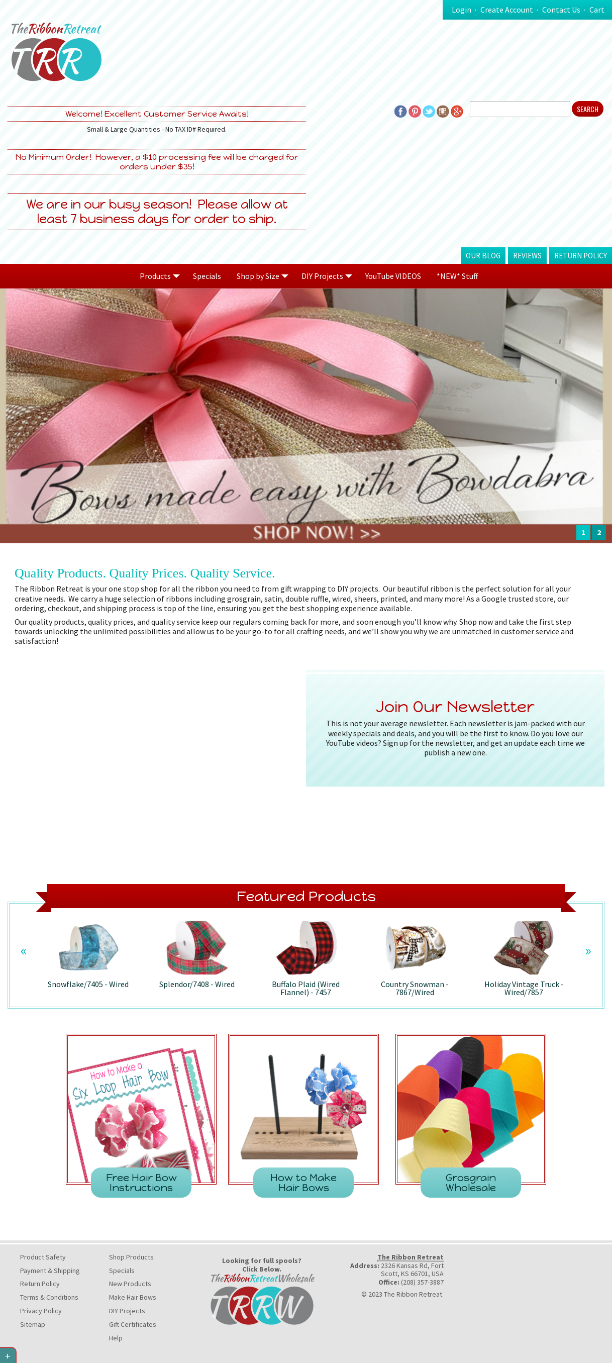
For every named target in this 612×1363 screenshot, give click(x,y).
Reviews (527, 255)
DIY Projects (127, 1310)
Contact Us (561, 10)
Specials (207, 276)
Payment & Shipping (50, 1270)
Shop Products (131, 1256)
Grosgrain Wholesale (471, 1183)
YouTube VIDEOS (393, 276)
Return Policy (580, 255)
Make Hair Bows (132, 1297)
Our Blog (483, 255)
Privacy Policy (41, 1310)
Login (461, 10)
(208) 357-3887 (422, 1282)
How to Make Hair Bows (303, 1183)
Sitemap (32, 1324)
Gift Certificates (132, 1324)
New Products (130, 1283)
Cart (596, 10)
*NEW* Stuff (457, 276)
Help (116, 1337)
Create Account (506, 10)
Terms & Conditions (49, 1297)
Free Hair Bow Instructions (141, 1183)
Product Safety (43, 1256)
